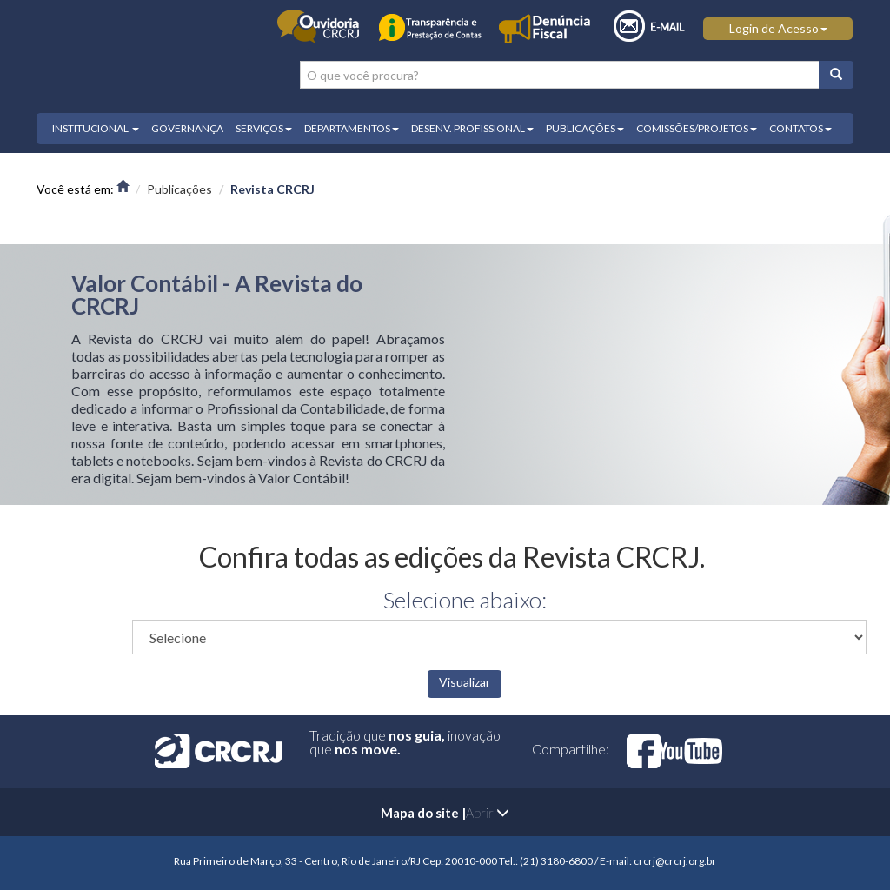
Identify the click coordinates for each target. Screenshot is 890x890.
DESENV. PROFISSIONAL (472, 128)
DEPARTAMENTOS (351, 128)
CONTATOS (800, 128)
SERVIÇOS (264, 128)
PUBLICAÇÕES (585, 128)
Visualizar (464, 681)
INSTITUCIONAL (95, 128)
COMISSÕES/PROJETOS (696, 128)
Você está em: (83, 189)
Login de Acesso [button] (778, 28)
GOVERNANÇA (187, 128)
